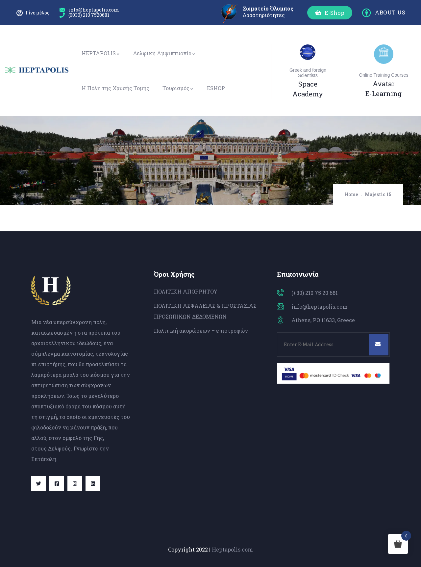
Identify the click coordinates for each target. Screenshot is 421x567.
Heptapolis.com (232, 549)
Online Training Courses (383, 75)
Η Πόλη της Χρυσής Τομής (115, 88)
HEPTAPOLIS (101, 53)
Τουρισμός (178, 88)
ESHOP (216, 88)
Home (351, 194)
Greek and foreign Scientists (307, 72)
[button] (329, 12)
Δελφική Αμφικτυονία (164, 53)
